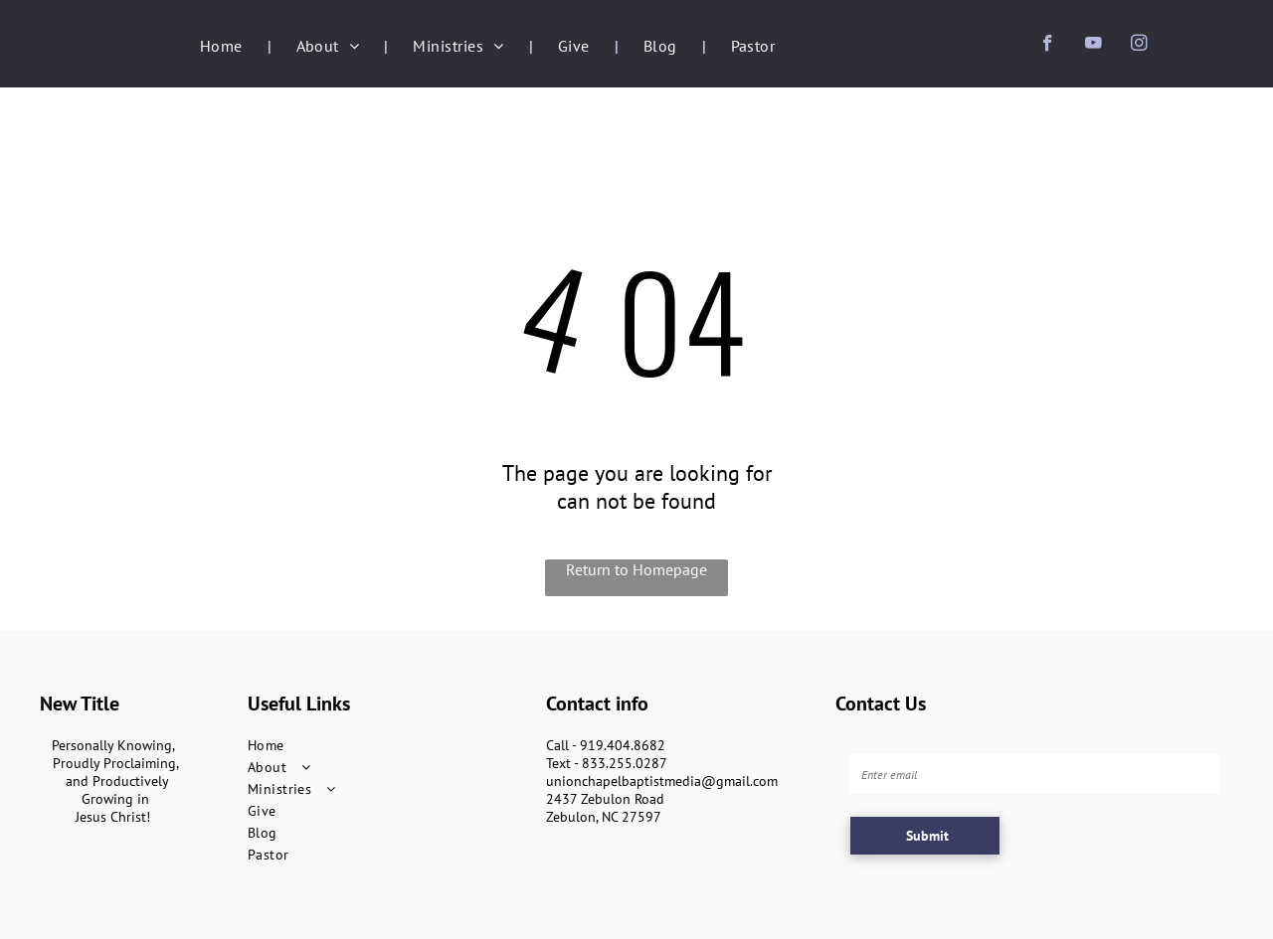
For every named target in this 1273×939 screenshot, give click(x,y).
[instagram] (1139, 46)
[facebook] (1047, 46)
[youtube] (1093, 46)
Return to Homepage (636, 569)
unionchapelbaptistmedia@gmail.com (662, 781)
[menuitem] (223, 46)
